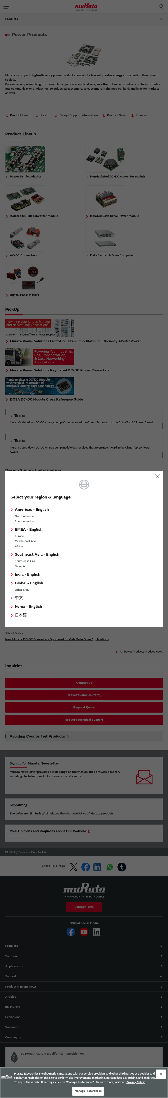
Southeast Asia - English (37, 554)
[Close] (161, 1074)
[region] (84, 1082)
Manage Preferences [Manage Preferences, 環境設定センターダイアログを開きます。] (88, 1091)
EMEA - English (28, 529)
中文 (19, 597)
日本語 (21, 615)
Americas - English (32, 509)
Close (157, 476)
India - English (27, 574)
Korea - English (28, 606)
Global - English (29, 583)
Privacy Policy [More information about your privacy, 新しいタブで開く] (135, 1082)
